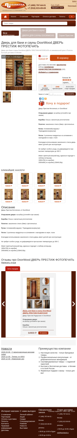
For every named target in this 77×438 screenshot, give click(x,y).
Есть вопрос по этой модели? (12, 57)
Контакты (5, 424)
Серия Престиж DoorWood (49, 69)
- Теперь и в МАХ (13, 357)
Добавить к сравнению (48, 72)
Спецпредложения (27, 421)
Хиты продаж (12, 269)
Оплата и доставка (49, 16)
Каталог (13, 16)
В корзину (63, 58)
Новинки (23, 424)
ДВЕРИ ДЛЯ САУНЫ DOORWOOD (38, 35)
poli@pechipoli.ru (63, 433)
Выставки (24, 428)
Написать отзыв (8, 263)
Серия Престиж (66, 35)
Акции (22, 417)
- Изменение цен (12, 359)
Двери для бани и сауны (33, 30)
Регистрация (72, 6)
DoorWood (49, 67)
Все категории (8, 34)
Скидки (23, 419)
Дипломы (5, 430)
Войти (74, 1)
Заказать (70, 94)
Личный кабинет (26, 415)
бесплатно (61, 65)
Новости (6, 348)
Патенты (62, 16)
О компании (24, 16)
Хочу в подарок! (58, 103)
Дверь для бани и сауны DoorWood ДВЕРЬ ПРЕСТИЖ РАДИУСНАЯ (37, 312)
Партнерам (35, 16)
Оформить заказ (57, 7)
